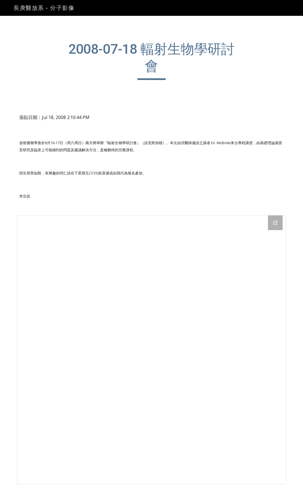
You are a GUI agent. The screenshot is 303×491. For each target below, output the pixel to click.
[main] (151, 60)
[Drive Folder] (151, 349)
